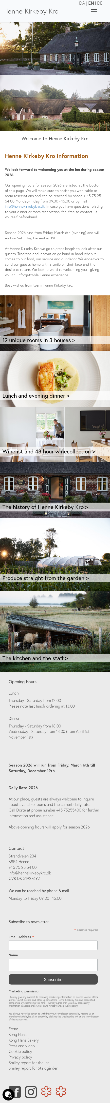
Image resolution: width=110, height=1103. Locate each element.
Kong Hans (17, 1034)
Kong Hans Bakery (24, 1040)
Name (13, 955)
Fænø (13, 1028)
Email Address (21, 937)
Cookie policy (20, 1051)
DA (82, 3)
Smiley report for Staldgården (33, 1068)
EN (91, 3)
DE (100, 3)
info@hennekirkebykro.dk (25, 206)
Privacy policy (20, 1057)
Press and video (22, 1045)
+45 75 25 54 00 (23, 867)
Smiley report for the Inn (29, 1062)
